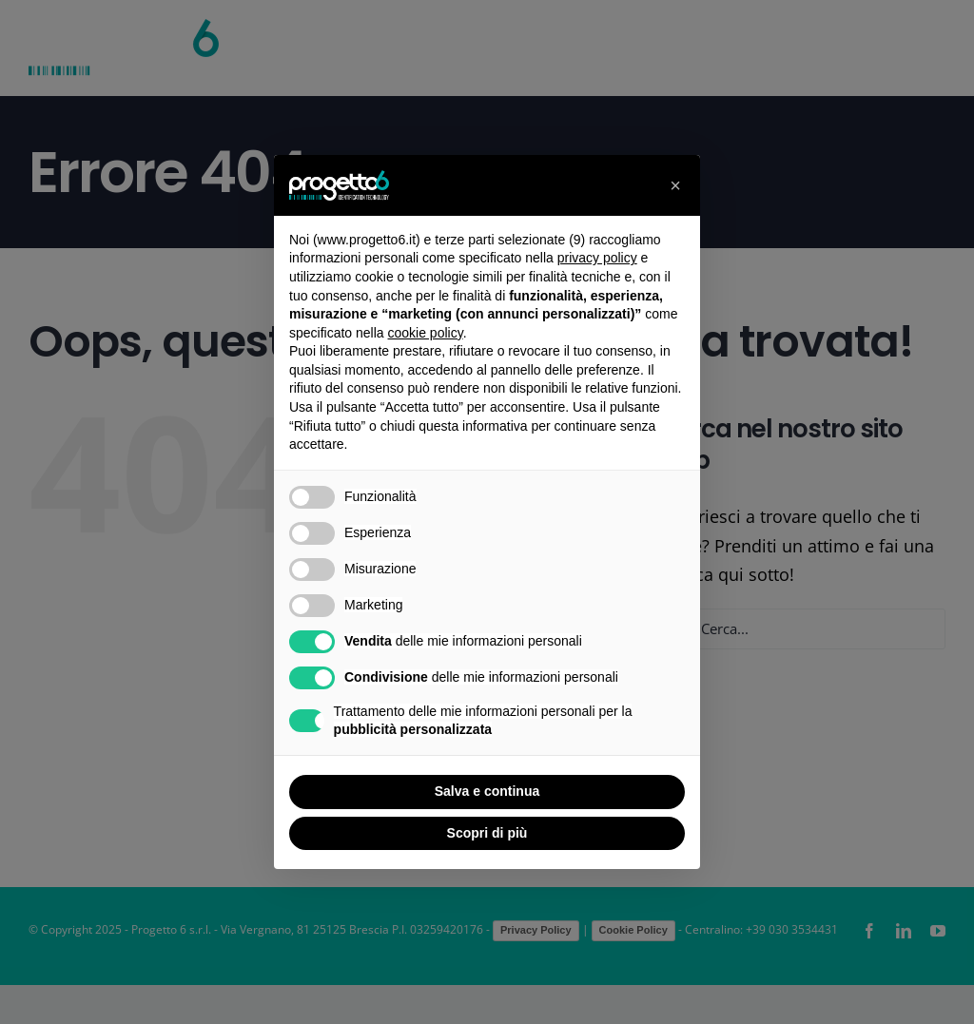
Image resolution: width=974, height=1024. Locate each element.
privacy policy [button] (597, 257)
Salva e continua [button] (487, 791)
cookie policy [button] (425, 332)
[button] (675, 185)
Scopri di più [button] (487, 832)
